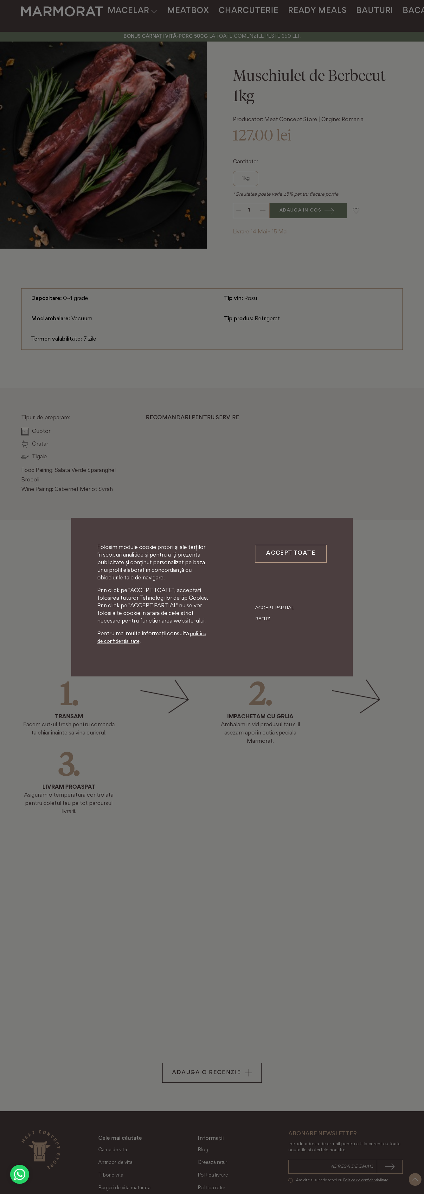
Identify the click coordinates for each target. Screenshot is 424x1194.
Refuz (262, 641)
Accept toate (290, 553)
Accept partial (274, 630)
